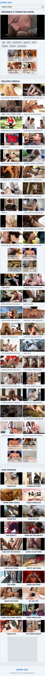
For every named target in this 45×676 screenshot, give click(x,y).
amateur (13, 46)
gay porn (27, 42)
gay (3, 42)
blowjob (5, 46)
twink (9, 42)
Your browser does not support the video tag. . (22, 27)
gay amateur (17, 42)
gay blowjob (22, 46)
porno (34, 42)
